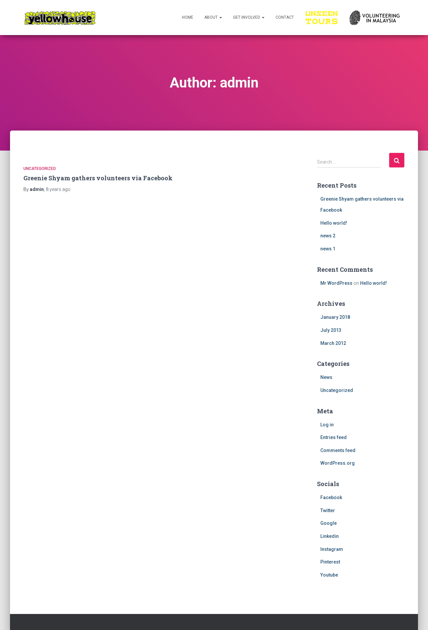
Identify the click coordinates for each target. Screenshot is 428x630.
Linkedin (329, 536)
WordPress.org (337, 463)
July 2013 (330, 330)
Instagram (331, 549)
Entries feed (333, 437)
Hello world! (333, 223)
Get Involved (248, 17)
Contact (285, 17)
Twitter (327, 510)
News (326, 377)
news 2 (327, 235)
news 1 (327, 248)
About (213, 17)
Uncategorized (39, 168)
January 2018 (335, 317)
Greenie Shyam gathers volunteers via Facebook (98, 178)
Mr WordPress (336, 283)
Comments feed (337, 450)
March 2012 (333, 343)
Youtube (329, 575)
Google (328, 523)
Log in (327, 424)
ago (58, 189)
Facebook (331, 497)
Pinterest (330, 562)
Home (187, 17)
